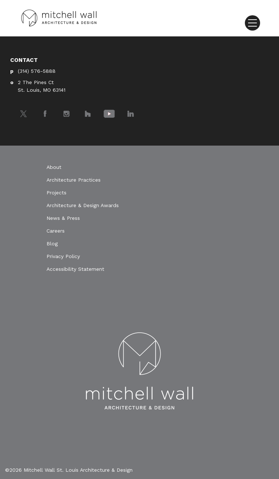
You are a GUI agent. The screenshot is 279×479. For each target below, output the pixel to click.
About (53, 167)
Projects (56, 192)
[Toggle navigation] (252, 23)
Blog (52, 243)
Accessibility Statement (75, 269)
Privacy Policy (63, 256)
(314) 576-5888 (37, 71)
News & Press (63, 218)
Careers (55, 231)
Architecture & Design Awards (82, 205)
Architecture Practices (73, 180)
